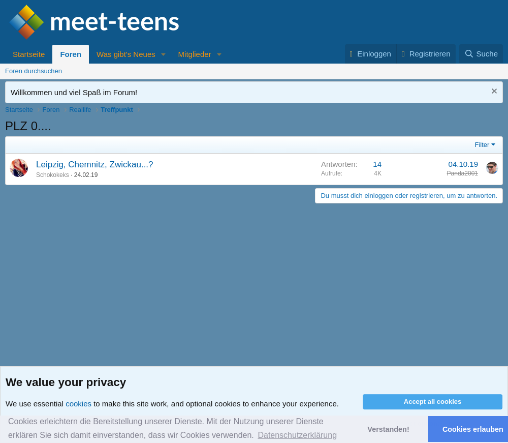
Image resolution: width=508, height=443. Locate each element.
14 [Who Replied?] (377, 164)
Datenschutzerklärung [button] (297, 435)
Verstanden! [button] (388, 429)
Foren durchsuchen (33, 71)
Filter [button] (482, 145)
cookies (78, 403)
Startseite (29, 54)
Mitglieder (194, 54)
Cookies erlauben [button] (472, 429)
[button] (163, 54)
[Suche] (481, 53)
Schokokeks (52, 175)
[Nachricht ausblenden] (493, 92)
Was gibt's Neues (126, 54)
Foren (70, 54)
